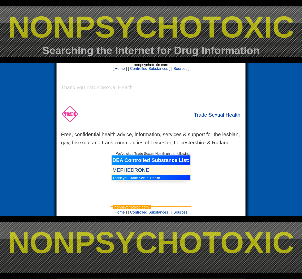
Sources (180, 68)
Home (120, 68)
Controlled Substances (149, 68)
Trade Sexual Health (217, 115)
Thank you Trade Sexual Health (136, 178)
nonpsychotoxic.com (151, 65)
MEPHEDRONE (130, 170)
